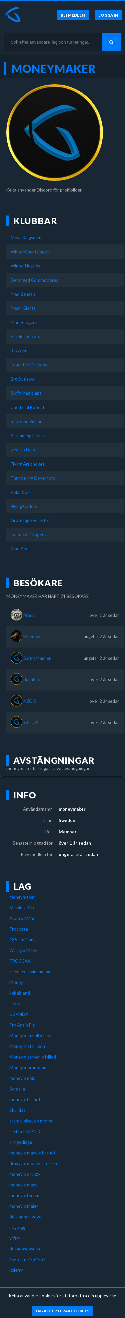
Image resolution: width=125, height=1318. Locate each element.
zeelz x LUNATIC (25, 1131)
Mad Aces (20, 548)
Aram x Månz (22, 918)
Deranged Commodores (34, 280)
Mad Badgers (24, 322)
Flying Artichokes (27, 464)
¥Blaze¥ (30, 722)
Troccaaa (18, 929)
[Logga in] (108, 15)
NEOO (29, 701)
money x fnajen (24, 1206)
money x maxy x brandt (32, 1152)
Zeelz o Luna (23, 449)
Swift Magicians (26, 393)
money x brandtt (25, 1099)
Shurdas (17, 1110)
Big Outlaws (22, 379)
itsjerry (16, 1270)
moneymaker (22, 897)
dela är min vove (25, 1216)
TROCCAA (20, 961)
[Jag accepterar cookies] (62, 1311)
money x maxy (23, 1184)
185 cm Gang (22, 939)
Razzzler (19, 350)
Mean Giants (23, 308)
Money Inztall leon (27, 1046)
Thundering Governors (33, 478)
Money (16, 982)
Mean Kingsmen (26, 237)
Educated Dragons (29, 364)
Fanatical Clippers (28, 534)
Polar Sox (20, 492)
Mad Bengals (23, 294)
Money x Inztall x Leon (31, 1035)
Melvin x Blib (21, 907)
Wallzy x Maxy (23, 950)
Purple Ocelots (25, 336)
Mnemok (32, 636)
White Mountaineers (30, 251)
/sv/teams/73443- (27, 1259)
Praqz (29, 615)
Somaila (17, 1089)
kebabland (19, 993)
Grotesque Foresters (31, 520)
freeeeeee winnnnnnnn (31, 971)
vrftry (14, 1238)
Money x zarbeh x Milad (32, 1057)
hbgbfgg (17, 1227)
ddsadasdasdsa (24, 1248)
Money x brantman (27, 1067)
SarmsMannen (37, 658)
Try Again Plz (22, 1025)
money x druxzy (24, 1174)
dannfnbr (32, 679)
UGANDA (18, 1014)
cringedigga (20, 1142)
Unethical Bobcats (28, 407)
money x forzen (24, 1195)
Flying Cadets (24, 506)
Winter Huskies (25, 265)
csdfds (15, 1003)
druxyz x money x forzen (33, 1163)
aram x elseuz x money (31, 1120)
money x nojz (22, 1078)
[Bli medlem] (72, 15)
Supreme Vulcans (27, 421)
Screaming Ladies (28, 435)
